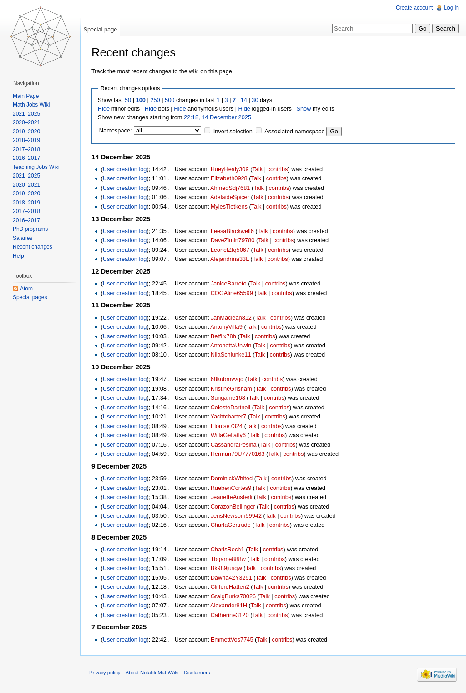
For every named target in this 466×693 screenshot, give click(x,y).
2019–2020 (26, 131)
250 (155, 100)
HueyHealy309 (230, 169)
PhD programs (30, 229)
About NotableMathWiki (152, 672)
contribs (278, 169)
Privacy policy (104, 672)
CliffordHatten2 (230, 586)
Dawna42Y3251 (231, 577)
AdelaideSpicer (229, 197)
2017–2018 (26, 149)
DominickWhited (232, 478)
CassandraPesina (234, 444)
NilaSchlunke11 (231, 354)
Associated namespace (294, 131)
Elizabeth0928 (229, 178)
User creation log (125, 169)
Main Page (26, 96)
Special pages (30, 297)
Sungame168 (228, 397)
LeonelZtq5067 (230, 249)
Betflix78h (223, 336)
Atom (26, 288)
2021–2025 (26, 114)
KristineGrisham (231, 388)
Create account (414, 8)
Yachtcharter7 (228, 416)
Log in (451, 8)
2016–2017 (26, 158)
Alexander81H (228, 605)
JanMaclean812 (231, 317)
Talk (257, 169)
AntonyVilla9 (226, 326)
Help (18, 256)
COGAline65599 (232, 293)
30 (255, 100)
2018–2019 (26, 140)
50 (128, 100)
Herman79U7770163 (238, 453)
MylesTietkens (229, 206)
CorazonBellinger (233, 506)
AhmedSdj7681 (230, 187)
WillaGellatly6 (228, 435)
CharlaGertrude (231, 524)
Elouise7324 (227, 426)
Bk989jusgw (226, 568)
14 (244, 100)
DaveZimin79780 (233, 240)
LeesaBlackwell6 (232, 231)
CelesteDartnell (231, 407)
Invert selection (233, 131)
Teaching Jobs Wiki (36, 167)
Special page (100, 29)
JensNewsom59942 (236, 515)
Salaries (22, 238)
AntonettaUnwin (230, 345)
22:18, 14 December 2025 (217, 117)
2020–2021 (26, 122)
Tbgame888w (228, 558)
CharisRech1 (227, 549)
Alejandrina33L (229, 258)
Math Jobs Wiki (31, 105)
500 (169, 100)
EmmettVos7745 (232, 639)
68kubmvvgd (227, 379)
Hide (104, 108)
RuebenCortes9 (231, 487)
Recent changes (32, 247)
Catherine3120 (230, 614)
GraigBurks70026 (233, 596)
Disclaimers (197, 672)
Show (303, 108)
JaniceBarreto (229, 283)
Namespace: (115, 130)
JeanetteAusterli (232, 497)
